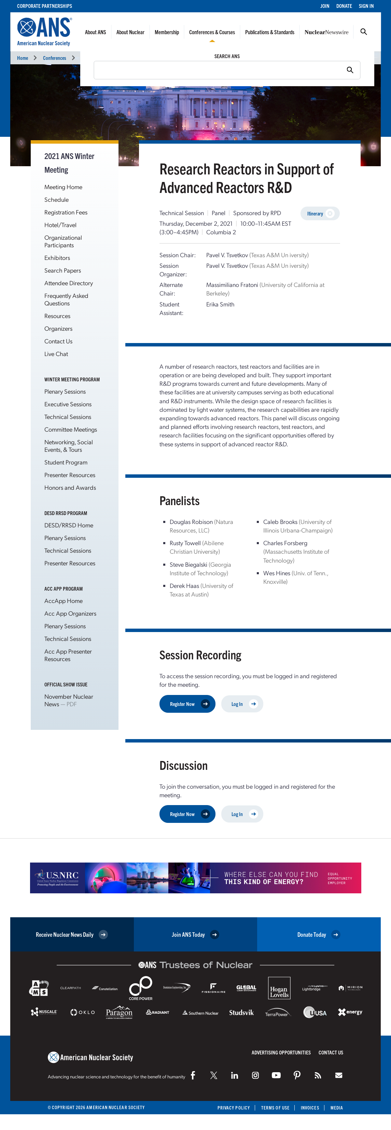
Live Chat (56, 353)
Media (337, 1108)
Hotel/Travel (60, 224)
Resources (57, 315)
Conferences (54, 57)
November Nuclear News (68, 700)
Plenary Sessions (65, 391)
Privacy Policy (234, 1108)
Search (363, 31)
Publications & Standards (269, 31)
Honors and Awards (70, 487)
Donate (344, 5)
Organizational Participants (63, 241)
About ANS (95, 31)
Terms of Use (275, 1108)
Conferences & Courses (212, 31)
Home (22, 57)
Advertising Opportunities (281, 1052)
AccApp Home (63, 600)
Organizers (58, 328)
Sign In (366, 5)
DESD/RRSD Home (68, 525)
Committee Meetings (70, 429)
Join (325, 5)
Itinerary (321, 213)
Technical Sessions (198, 57)
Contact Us (58, 341)
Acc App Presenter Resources (68, 654)
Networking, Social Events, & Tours (68, 445)
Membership (167, 31)
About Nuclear (130, 31)
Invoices (310, 1108)
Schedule (56, 199)
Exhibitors (57, 257)
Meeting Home (63, 186)
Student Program (65, 462)
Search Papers (62, 270)
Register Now (190, 703)
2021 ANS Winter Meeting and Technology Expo (125, 57)
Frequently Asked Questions (66, 299)
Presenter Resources (69, 474)
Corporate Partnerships (44, 5)
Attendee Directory (68, 283)
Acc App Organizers (70, 613)
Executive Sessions (68, 404)
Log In (245, 703)
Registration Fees (65, 212)
